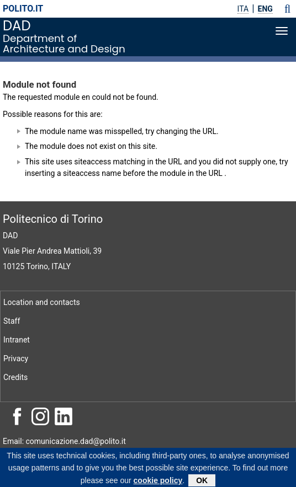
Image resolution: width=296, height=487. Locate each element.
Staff (11, 321)
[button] (287, 9)
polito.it (23, 8)
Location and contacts (41, 302)
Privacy (15, 358)
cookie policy (158, 482)
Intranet (16, 339)
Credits (15, 377)
